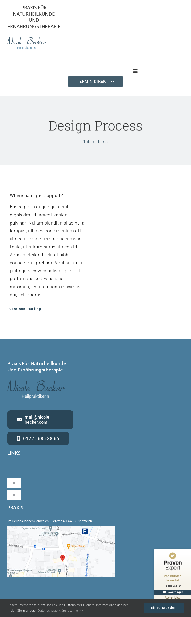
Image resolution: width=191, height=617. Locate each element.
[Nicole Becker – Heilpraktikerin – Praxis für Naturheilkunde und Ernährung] (26, 39)
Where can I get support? (36, 195)
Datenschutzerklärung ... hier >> (60, 610)
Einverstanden (164, 608)
